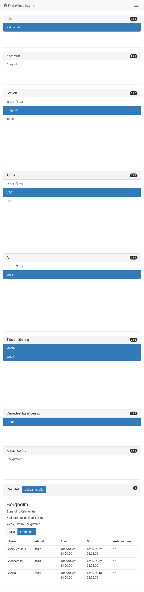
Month (11, 348)
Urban (11, 422)
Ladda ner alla (34, 489)
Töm (19, 101)
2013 (10, 274)
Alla (10, 101)
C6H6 (10, 201)
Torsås (11, 119)
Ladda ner (26, 532)
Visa (12, 532)
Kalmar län (14, 27)
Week (10, 356)
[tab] (72, 489)
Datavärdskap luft (20, 5)
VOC (10, 192)
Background (14, 459)
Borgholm (13, 64)
